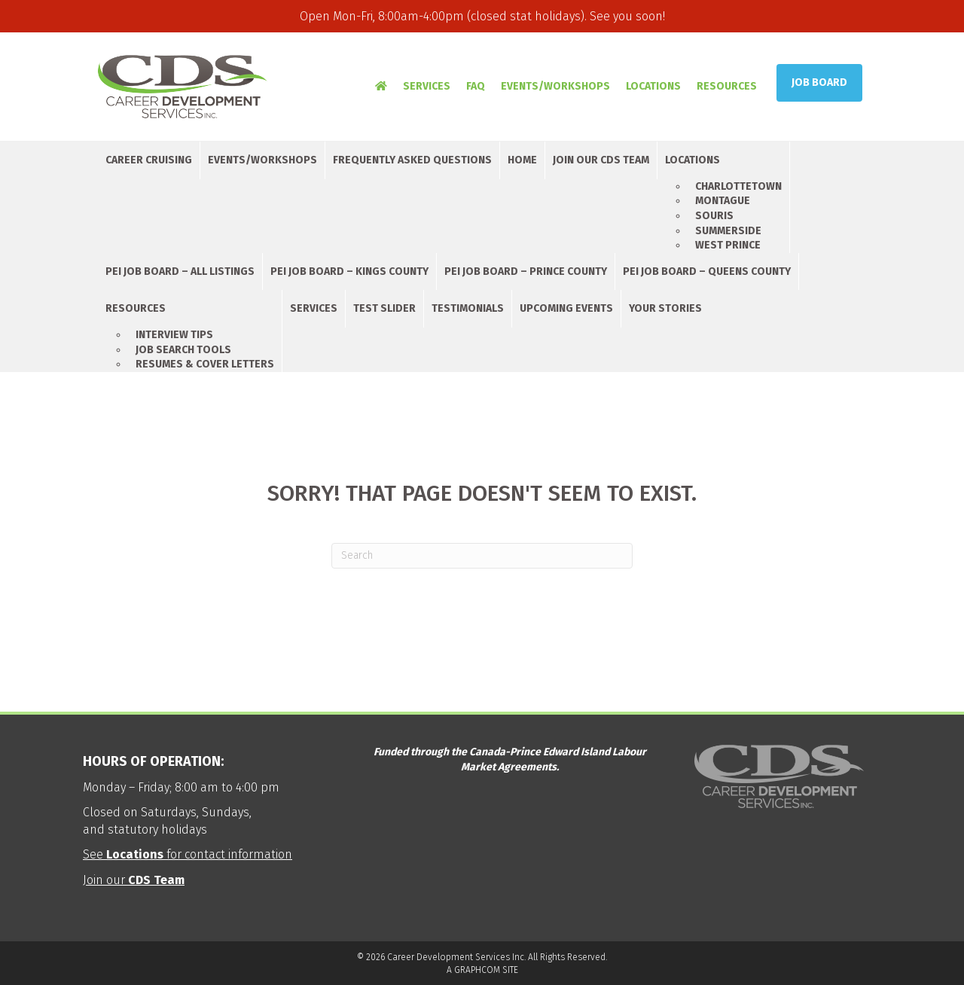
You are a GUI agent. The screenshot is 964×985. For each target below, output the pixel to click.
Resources (727, 86)
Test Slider (384, 308)
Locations (653, 86)
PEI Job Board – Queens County (707, 271)
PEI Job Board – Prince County (525, 271)
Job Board (819, 82)
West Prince (728, 245)
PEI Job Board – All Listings (180, 271)
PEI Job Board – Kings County (349, 271)
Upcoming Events (566, 308)
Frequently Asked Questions (412, 160)
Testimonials (468, 308)
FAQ (475, 86)
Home (522, 160)
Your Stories (665, 308)
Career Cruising (148, 160)
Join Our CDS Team (601, 160)
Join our (134, 880)
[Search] (482, 556)
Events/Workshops (555, 86)
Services (426, 86)
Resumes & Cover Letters (205, 364)
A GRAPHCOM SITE (482, 970)
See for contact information (187, 854)
